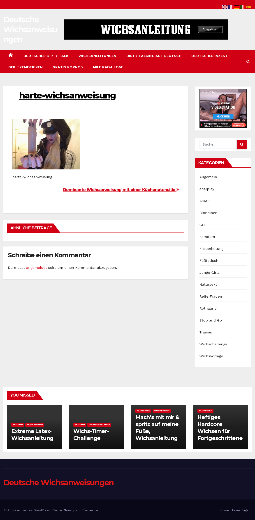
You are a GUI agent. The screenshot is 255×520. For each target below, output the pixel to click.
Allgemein (208, 177)
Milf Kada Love (108, 67)
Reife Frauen (210, 296)
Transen (206, 332)
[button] (248, 61)
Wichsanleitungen (97, 56)
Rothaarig (208, 308)
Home (224, 510)
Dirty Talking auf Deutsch (154, 56)
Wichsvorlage (211, 356)
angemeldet (36, 267)
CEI (202, 225)
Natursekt (208, 284)
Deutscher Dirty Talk (46, 56)
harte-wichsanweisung (67, 95)
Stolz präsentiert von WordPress (27, 510)
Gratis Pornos (68, 67)
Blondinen (208, 213)
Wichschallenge (213, 344)
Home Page (240, 510)
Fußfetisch (208, 260)
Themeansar (91, 510)
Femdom (207, 237)
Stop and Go (210, 320)
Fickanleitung (211, 248)
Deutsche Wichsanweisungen (30, 29)
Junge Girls (209, 272)
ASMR (204, 201)
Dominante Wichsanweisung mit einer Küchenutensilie (121, 189)
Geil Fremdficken (25, 67)
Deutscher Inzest (209, 56)
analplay (206, 189)
